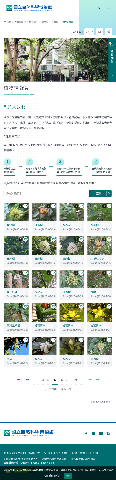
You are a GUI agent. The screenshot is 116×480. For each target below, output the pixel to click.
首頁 (9, 22)
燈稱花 (39, 292)
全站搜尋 (98, 7)
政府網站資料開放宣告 (54, 458)
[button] (87, 32)
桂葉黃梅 (40, 325)
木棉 (93, 292)
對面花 (67, 225)
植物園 (45, 22)
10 (81, 380)
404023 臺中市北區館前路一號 (22, 453)
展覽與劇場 (20, 22)
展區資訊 (33, 22)
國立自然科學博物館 (29, 8)
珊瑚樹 (39, 225)
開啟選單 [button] (109, 7)
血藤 (9, 359)
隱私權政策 (54, 475)
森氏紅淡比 (97, 258)
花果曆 (55, 22)
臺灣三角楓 (13, 325)
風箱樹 (11, 225)
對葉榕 (94, 225)
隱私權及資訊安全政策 (83, 458)
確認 (68, 475)
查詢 (99, 193)
